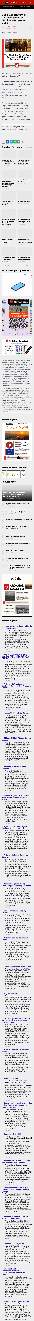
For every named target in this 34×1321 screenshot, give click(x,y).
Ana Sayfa (5, 11)
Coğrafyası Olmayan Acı (14, 1244)
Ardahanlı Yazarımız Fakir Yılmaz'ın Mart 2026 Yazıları (18, 527)
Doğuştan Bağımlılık (12, 1134)
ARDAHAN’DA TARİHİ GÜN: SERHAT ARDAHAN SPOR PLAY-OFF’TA (24, 162)
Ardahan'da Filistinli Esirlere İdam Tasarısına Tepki (15, 1218)
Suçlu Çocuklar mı (12, 994)
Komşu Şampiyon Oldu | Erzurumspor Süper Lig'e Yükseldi (25, 241)
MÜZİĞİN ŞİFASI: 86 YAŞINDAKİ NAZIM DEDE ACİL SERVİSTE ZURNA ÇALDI (16, 1020)
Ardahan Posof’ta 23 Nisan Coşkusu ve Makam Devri (25, 221)
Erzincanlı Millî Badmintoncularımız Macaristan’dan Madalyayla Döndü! (13, 1272)
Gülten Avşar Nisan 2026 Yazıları (17, 551)
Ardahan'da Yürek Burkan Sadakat (24, 202)
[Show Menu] (2, 2)
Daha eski (28, 265)
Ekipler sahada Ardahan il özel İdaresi (19, 519)
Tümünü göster (28, 147)
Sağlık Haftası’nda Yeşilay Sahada (8, 258)
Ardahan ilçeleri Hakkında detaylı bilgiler (17, 504)
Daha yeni (6, 265)
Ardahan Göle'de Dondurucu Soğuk (24, 258)
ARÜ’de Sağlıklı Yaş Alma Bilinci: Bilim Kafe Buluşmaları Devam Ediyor (8, 222)
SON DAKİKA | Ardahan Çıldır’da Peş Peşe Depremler (9, 161)
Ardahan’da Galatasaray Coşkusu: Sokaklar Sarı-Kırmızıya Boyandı (8, 183)
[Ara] (31, 2)
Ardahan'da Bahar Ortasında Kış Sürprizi (8, 241)
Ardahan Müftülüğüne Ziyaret (16, 1302)
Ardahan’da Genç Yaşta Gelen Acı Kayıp (15, 1050)
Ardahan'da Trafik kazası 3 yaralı (17, 558)
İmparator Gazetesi (25, 7)
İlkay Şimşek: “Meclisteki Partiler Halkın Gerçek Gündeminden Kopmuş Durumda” (17, 1105)
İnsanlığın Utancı (11, 1078)
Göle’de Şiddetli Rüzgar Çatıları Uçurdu (7, 203)
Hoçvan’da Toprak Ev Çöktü (24, 180)
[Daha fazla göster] (22, 141)
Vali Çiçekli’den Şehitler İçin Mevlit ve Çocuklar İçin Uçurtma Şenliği (15, 1190)
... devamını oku (14, 650)
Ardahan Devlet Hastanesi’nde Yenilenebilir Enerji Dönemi (16, 1162)
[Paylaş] (30, 27)
